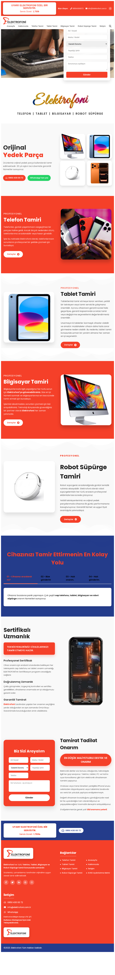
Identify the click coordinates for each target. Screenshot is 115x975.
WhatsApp (11, 914)
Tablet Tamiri (52, 26)
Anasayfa (11, 26)
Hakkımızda (23, 26)
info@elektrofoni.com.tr (96, 8)
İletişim (103, 26)
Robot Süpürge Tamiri (87, 26)
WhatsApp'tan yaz (16, 182)
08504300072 (77, 8)
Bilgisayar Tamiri (68, 26)
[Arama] (110, 26)
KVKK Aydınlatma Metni (98, 874)
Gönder (87, 75)
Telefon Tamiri (37, 26)
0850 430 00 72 (16, 173)
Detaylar (14, 254)
